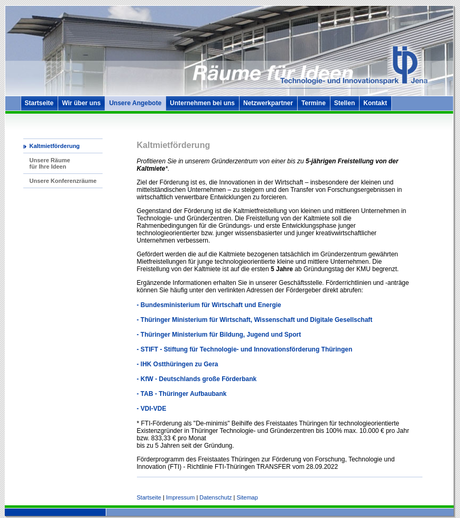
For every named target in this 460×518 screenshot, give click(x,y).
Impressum (180, 497)
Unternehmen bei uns (202, 103)
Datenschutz (215, 497)
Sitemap (246, 497)
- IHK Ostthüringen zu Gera (177, 364)
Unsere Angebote (135, 103)
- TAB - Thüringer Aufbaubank (182, 393)
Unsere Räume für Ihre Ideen (50, 163)
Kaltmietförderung (55, 146)
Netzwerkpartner (268, 103)
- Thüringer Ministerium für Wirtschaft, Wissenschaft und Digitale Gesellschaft (255, 319)
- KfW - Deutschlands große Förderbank (197, 379)
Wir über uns (81, 103)
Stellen (344, 103)
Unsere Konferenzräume (63, 181)
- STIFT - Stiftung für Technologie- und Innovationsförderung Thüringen (245, 349)
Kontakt (375, 103)
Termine (313, 103)
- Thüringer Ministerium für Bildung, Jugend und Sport (219, 334)
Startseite (39, 103)
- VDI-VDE (152, 408)
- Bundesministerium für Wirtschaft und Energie (209, 305)
